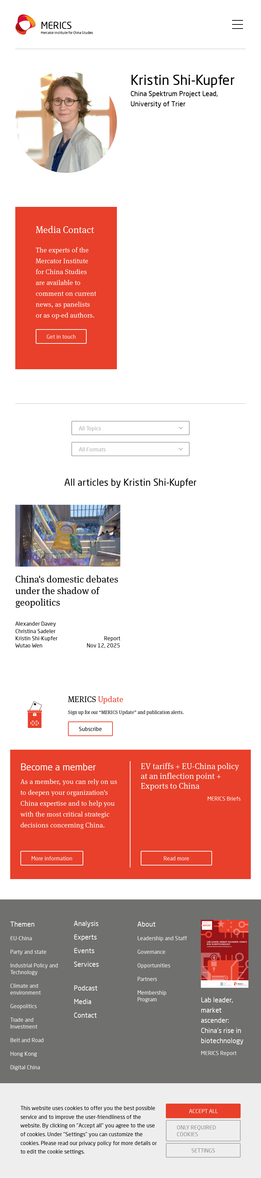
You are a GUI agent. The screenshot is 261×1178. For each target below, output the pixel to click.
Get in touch (61, 336)
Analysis (86, 923)
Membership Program (152, 995)
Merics (56, 25)
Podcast (86, 987)
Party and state (28, 951)
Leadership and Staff (162, 938)
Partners (147, 979)
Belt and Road (27, 1040)
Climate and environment (25, 989)
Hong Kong (23, 1053)
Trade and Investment (23, 1023)
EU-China (21, 938)
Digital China (25, 1067)
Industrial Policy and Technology (34, 968)
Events (84, 950)
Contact (85, 1015)
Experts (85, 936)
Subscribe (90, 729)
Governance (151, 951)
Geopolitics (23, 1006)
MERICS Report (219, 1053)
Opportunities (153, 965)
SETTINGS (203, 1150)
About (146, 924)
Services (86, 964)
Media (82, 1001)
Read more (176, 858)
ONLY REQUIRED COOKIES (196, 1130)
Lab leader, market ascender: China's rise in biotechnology (222, 1020)
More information (51, 858)
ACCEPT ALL (203, 1111)
